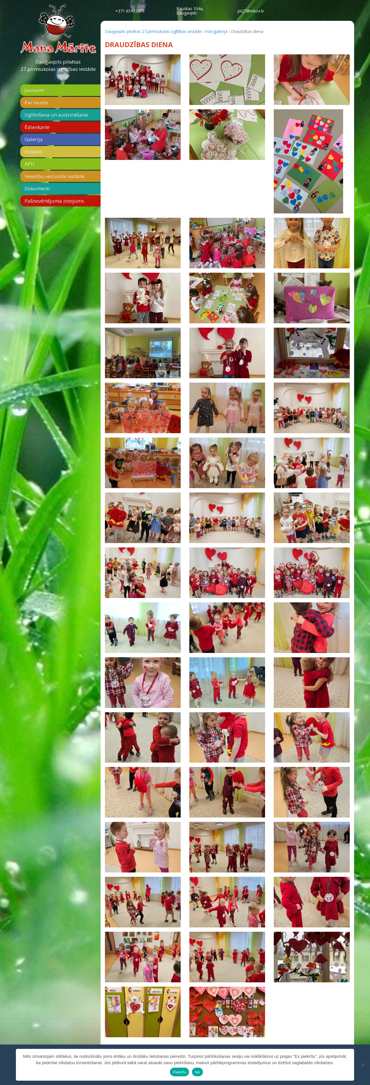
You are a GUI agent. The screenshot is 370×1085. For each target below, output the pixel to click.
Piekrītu (179, 1072)
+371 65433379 (130, 11)
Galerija (34, 139)
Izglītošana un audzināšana (56, 114)
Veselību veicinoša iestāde (54, 176)
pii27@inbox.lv (251, 11)
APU (29, 163)
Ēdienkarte (37, 127)
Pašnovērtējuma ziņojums (54, 201)
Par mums (36, 102)
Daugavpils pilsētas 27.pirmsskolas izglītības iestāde (58, 65)
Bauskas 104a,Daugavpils (190, 11)
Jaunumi (34, 90)
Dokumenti (37, 188)
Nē (197, 1072)
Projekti (33, 151)
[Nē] (363, 1065)
